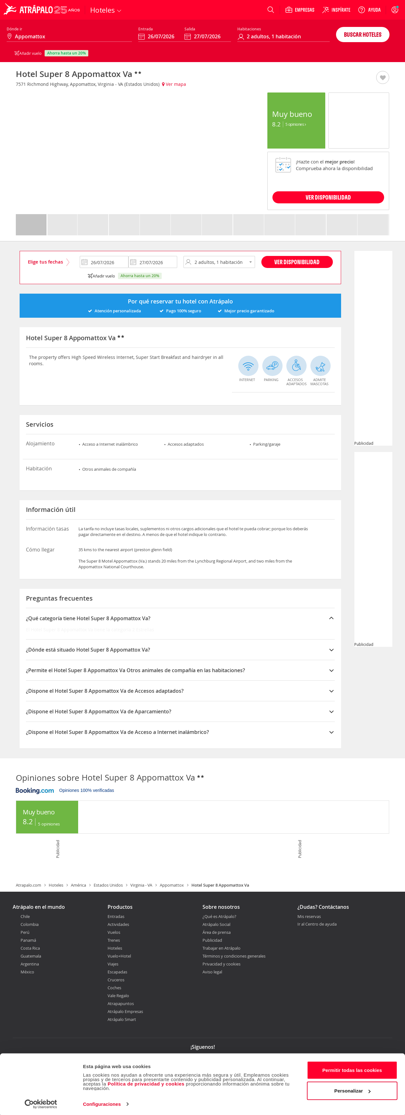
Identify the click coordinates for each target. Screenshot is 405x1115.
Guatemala (31, 956)
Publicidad (212, 940)
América (78, 885)
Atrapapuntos (121, 1003)
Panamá (28, 940)
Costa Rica (30, 948)
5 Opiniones (295, 124)
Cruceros (116, 980)
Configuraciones (102, 1102)
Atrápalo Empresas (125, 1011)
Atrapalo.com (28, 885)
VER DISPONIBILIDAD (328, 197)
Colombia (30, 924)
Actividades (118, 924)
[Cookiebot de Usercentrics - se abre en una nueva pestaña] (41, 1102)
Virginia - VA (141, 885)
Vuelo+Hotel (119, 956)
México (27, 972)
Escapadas (117, 972)
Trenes (114, 940)
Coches (114, 988)
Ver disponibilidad (297, 262)
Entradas (116, 916)
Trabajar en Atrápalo (221, 948)
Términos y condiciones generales (233, 956)
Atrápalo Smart (122, 1019)
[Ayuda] (369, 10)
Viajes (113, 964)
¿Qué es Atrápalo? (219, 916)
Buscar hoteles (363, 34)
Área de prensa (216, 932)
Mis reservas (309, 916)
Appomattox (172, 885)
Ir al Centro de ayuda (317, 924)
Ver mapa (174, 84)
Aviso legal (212, 972)
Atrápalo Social (216, 924)
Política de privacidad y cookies (146, 1082)
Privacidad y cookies (221, 964)
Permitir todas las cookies (352, 1068)
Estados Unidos (108, 885)
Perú (25, 932)
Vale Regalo (118, 995)
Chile (25, 916)
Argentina (30, 964)
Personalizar (352, 1089)
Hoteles (56, 885)
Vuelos (114, 932)
